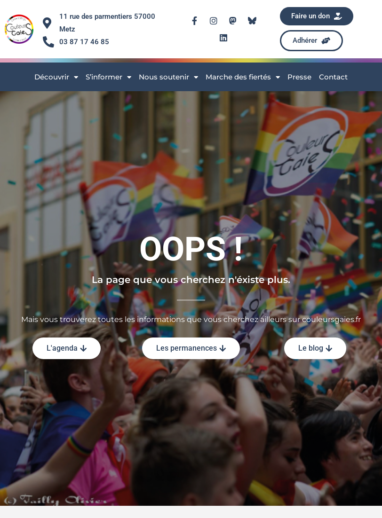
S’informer (108, 77)
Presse (299, 76)
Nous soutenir (168, 77)
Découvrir (56, 77)
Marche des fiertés (243, 77)
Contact (333, 76)
